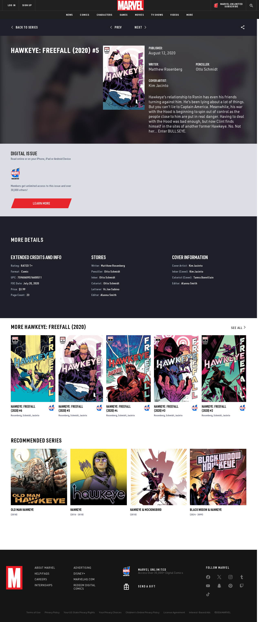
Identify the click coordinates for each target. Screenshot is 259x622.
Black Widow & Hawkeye (206, 528)
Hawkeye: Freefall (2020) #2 (214, 427)
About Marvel (45, 567)
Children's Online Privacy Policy (142, 612)
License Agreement (174, 612)
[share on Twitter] (219, 578)
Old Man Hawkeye (22, 528)
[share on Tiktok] (208, 595)
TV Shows (157, 14)
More (189, 14)
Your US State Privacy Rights (79, 612)
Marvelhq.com (84, 579)
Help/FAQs (42, 573)
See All (238, 346)
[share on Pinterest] (230, 587)
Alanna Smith (108, 313)
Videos (174, 14)
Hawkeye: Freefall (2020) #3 (166, 427)
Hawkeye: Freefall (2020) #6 (23, 427)
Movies (139, 14)
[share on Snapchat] (219, 587)
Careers (41, 579)
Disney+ (79, 573)
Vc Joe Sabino (111, 307)
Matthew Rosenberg (101, 87)
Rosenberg (16, 433)
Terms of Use (33, 612)
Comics (84, 14)
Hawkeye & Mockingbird (146, 528)
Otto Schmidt (174, 87)
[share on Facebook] (208, 578)
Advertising (82, 567)
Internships (44, 585)
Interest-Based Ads (199, 612)
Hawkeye (76, 528)
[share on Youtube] (208, 587)
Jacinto (35, 433)
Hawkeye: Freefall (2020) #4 (118, 427)
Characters (104, 14)
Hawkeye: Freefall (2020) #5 (71, 427)
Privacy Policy (52, 612)
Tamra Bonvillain (203, 296)
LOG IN (11, 5)
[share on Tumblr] (242, 578)
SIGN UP (27, 5)
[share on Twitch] (242, 587)
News (69, 14)
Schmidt (27, 433)
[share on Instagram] (230, 578)
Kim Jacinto (94, 103)
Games (124, 14)
